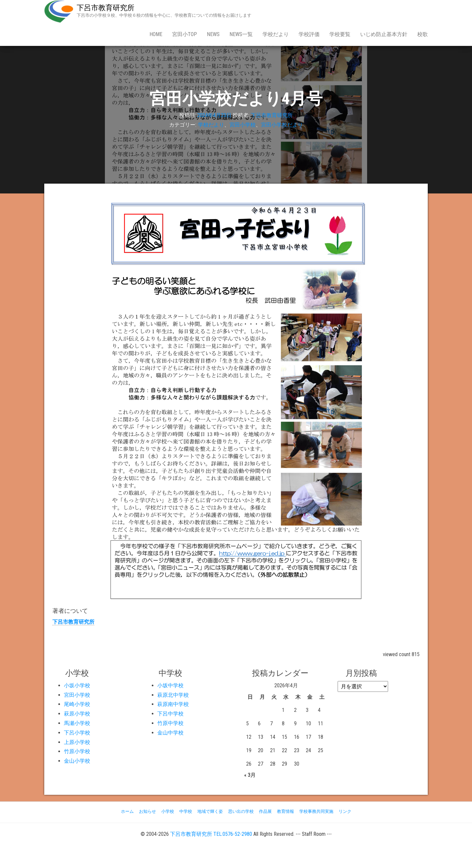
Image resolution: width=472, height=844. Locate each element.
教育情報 (285, 811)
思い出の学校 (241, 811)
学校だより (276, 34)
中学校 (185, 811)
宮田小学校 (242, 125)
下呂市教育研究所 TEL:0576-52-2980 (211, 834)
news (213, 34)
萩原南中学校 (173, 704)
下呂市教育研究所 (105, 8)
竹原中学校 (170, 723)
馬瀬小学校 (77, 723)
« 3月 (250, 775)
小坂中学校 (170, 685)
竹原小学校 (77, 751)
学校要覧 (339, 34)
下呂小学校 (77, 733)
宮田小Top (184, 34)
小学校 (167, 811)
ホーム (127, 811)
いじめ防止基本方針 (383, 34)
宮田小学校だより (282, 125)
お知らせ (147, 811)
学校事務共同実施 (316, 811)
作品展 (265, 811)
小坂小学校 (77, 685)
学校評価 (309, 34)
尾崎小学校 (77, 704)
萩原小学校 (77, 714)
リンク (345, 811)
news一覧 (241, 34)
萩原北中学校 (173, 695)
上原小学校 (77, 742)
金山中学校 (170, 733)
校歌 (422, 34)
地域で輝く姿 (210, 811)
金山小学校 (77, 761)
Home (155, 34)
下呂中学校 (170, 714)
